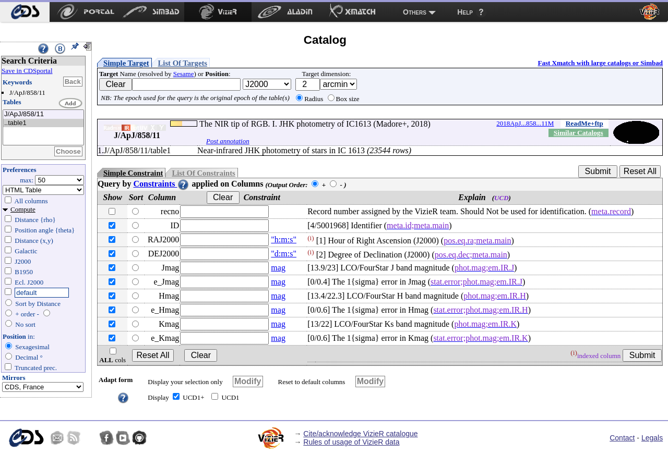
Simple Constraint (133, 173)
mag (278, 267)
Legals (652, 438)
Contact (622, 438)
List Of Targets (182, 63)
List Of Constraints (203, 173)
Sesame (183, 74)
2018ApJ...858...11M (525, 123)
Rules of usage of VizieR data (351, 442)
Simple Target (126, 63)
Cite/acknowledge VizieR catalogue (360, 433)
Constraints (161, 183)
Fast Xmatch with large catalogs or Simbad (600, 63)
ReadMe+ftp (584, 123)
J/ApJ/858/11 (43, 114)
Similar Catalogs (578, 133)
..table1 (43, 123)
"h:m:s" (283, 239)
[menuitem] (25, 12)
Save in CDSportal (27, 71)
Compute (22, 209)
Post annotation (227, 141)
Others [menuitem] (414, 12)
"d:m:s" (283, 253)
